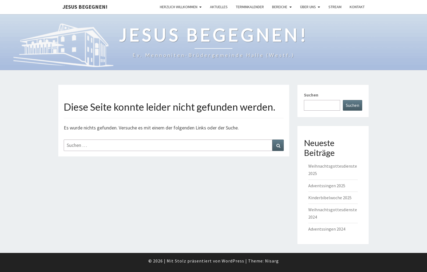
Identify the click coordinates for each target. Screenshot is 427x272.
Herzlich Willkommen (178, 6)
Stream (334, 6)
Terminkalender (250, 6)
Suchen (311, 95)
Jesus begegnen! (85, 6)
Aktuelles (219, 6)
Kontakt (357, 6)
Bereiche (279, 6)
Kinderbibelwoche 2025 (330, 197)
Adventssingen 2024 (326, 229)
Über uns (308, 6)
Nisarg (272, 261)
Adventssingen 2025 (326, 185)
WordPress (233, 261)
